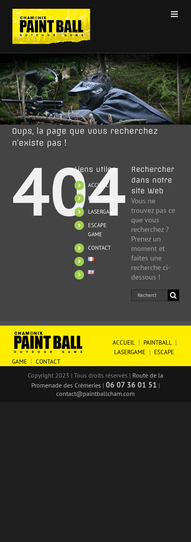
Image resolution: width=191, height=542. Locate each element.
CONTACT (99, 247)
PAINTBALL (101, 198)
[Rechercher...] (149, 295)
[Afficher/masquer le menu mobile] (175, 14)
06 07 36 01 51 (131, 385)
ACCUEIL (98, 185)
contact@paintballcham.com (95, 393)
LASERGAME (102, 211)
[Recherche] (173, 295)
